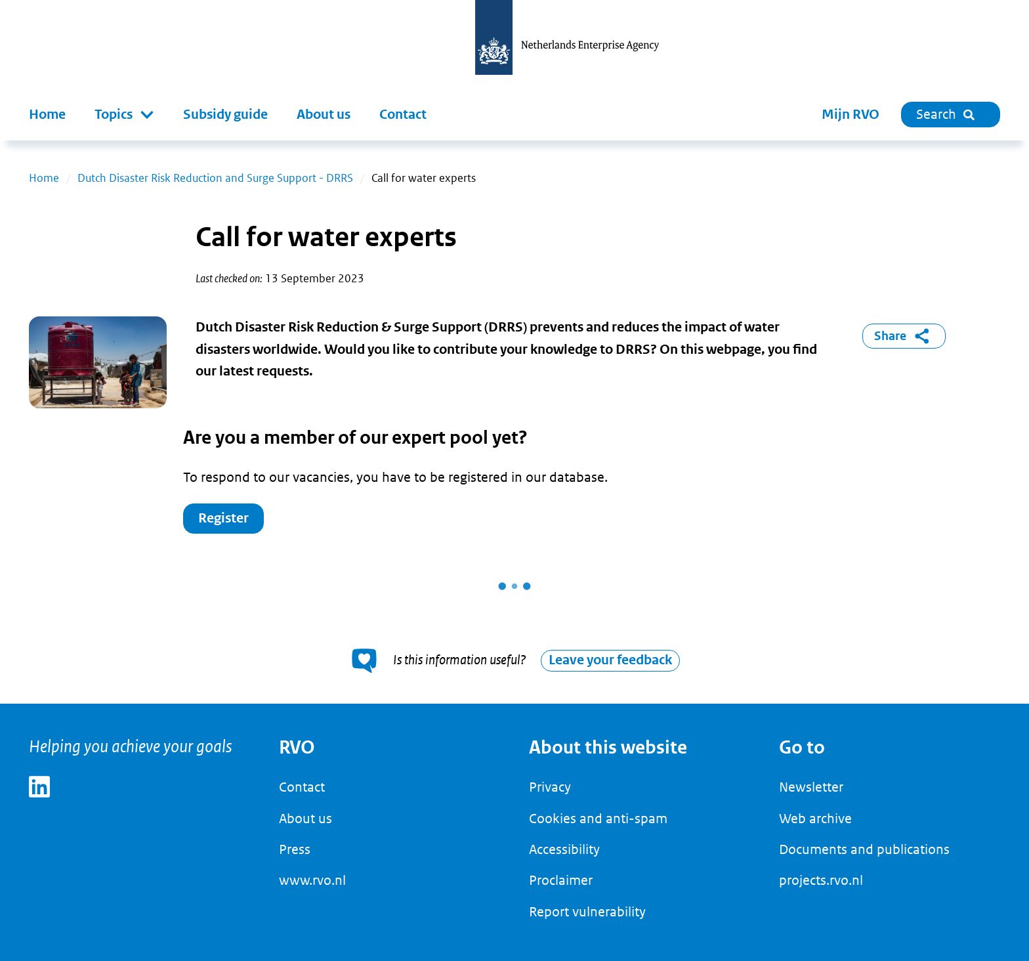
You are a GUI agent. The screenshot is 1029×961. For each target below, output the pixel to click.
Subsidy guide (225, 114)
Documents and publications (864, 849)
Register (223, 518)
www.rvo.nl (312, 880)
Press (294, 849)
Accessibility (564, 849)
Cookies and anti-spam (598, 818)
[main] (514, 422)
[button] (124, 114)
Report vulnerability (587, 912)
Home (47, 114)
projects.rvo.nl (821, 880)
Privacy (550, 787)
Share (904, 336)
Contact (403, 114)
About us (323, 114)
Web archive (815, 818)
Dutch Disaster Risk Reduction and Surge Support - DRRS (215, 178)
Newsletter (811, 787)
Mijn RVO (850, 114)
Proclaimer (561, 880)
